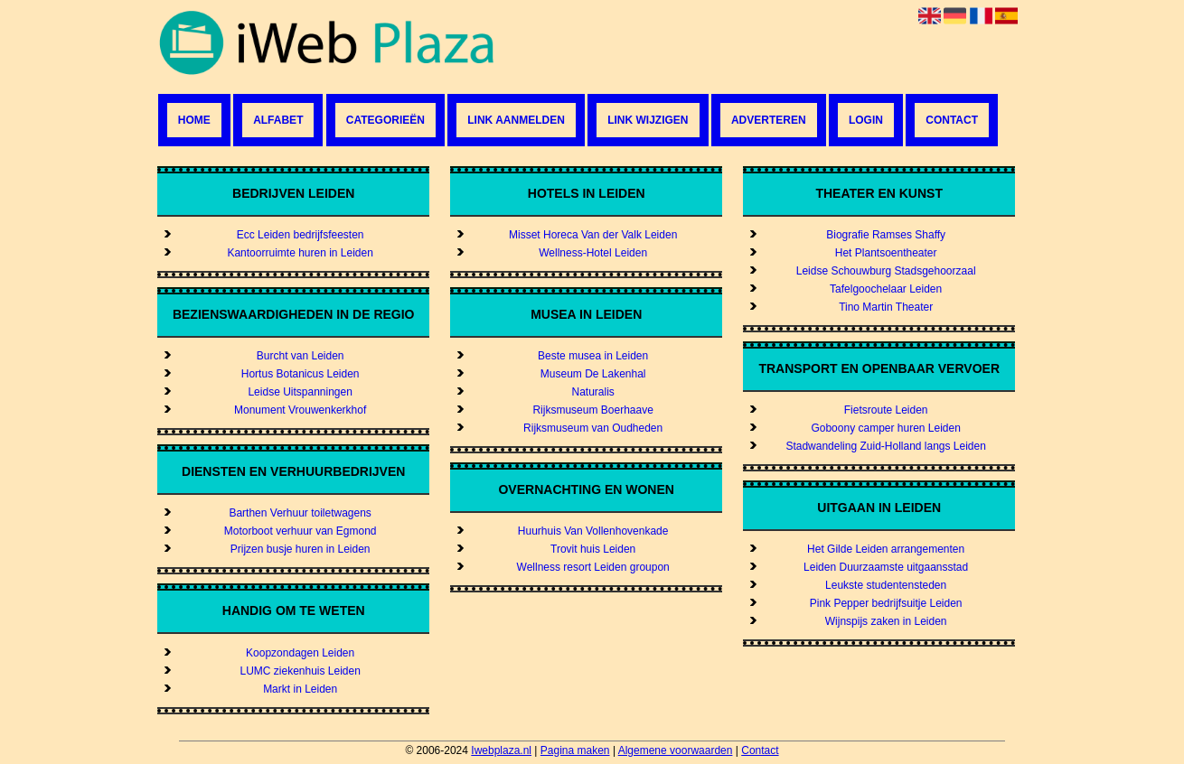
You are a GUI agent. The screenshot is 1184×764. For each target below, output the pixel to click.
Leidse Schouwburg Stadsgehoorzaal (886, 271)
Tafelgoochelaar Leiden (886, 289)
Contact (952, 120)
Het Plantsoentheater (886, 253)
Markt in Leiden (300, 689)
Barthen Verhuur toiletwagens (300, 513)
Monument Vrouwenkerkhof (300, 410)
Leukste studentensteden (885, 585)
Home (194, 120)
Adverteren (768, 120)
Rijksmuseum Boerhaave (592, 410)
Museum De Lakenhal (593, 374)
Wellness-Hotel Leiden (593, 253)
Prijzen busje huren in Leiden (300, 549)
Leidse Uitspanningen (300, 392)
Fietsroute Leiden (886, 410)
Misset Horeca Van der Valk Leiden (593, 234)
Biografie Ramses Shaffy (885, 234)
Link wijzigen (647, 120)
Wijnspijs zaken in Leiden (886, 621)
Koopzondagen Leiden (300, 653)
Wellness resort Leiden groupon (593, 567)
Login (866, 120)
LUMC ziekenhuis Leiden (300, 671)
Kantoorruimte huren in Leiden (299, 253)
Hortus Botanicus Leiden (300, 374)
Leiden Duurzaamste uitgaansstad (885, 567)
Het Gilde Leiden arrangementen (885, 549)
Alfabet (278, 120)
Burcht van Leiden (300, 355)
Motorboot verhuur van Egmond (300, 531)
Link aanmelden (516, 120)
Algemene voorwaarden (675, 750)
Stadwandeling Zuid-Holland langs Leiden (885, 446)
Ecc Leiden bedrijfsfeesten (300, 234)
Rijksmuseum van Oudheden (592, 428)
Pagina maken (575, 750)
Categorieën (385, 120)
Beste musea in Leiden (593, 355)
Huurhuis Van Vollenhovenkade (593, 531)
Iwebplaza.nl (501, 750)
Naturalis (592, 392)
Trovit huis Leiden (592, 549)
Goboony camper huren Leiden (885, 428)
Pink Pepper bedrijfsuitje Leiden (886, 603)
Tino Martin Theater (886, 307)
